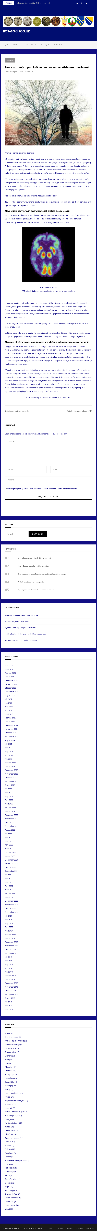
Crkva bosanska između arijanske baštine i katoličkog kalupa (42, 574)
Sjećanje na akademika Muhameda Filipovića (36, 590)
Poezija (8, 1141)
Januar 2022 (10, 856)
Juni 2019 (8, 961)
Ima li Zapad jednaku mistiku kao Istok (33, 566)
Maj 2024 (9, 751)
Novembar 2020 (11, 904)
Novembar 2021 (11, 863)
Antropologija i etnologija (15, 1041)
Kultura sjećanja (11, 1115)
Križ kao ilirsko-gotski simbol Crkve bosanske (28, 634)
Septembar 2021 (11, 871)
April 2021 (9, 886)
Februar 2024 (10, 762)
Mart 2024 (9, 759)
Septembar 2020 (11, 912)
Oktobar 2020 (10, 908)
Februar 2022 (10, 852)
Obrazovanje (10, 1130)
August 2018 (10, 998)
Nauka (10, 60)
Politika (17, 45)
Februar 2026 (10, 673)
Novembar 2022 (11, 818)
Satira (7, 1175)
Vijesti (7, 1209)
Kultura (29, 45)
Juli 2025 (8, 699)
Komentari (59, 45)
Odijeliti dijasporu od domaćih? (79, 411)
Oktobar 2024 (10, 732)
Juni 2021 (8, 878)
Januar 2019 (10, 979)
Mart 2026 (9, 669)
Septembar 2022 (11, 826)
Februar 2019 (10, 975)
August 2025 (10, 695)
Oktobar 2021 (10, 867)
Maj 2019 (9, 964)
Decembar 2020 (11, 901)
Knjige (7, 1097)
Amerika (8, 1033)
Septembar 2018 (11, 994)
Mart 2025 (9, 714)
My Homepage (10, 640)
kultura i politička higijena (15, 1112)
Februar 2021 (10, 893)
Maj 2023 (9, 796)
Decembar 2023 (11, 770)
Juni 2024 (8, 748)
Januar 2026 (10, 677)
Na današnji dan (11, 1123)
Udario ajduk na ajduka (28, 640)
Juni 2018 (8, 1005)
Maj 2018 (9, 1009)
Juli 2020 (8, 916)
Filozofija (8, 1071)
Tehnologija (10, 1190)
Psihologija (9, 1168)
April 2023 (9, 800)
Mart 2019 (9, 972)
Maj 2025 (9, 706)
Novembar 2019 (11, 945)
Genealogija (10, 1078)
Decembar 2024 (11, 725)
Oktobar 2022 (10, 822)
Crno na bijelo (10, 1052)
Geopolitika (9, 1082)
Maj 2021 (9, 882)
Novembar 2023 (11, 774)
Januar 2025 (10, 721)
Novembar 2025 (11, 684)
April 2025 (9, 710)
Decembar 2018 (11, 983)
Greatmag (30, 1228)
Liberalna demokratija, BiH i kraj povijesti (33, 3)
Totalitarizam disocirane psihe (17, 411)
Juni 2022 (8, 837)
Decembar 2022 (11, 815)
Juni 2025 (8, 703)
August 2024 (10, 740)
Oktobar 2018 (10, 990)
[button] (77, 3)
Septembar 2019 (11, 953)
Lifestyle (8, 1119)
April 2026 (9, 665)
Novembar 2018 (11, 987)
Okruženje (9, 1134)
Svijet (5, 45)
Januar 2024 (10, 766)
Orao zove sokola (12, 1138)
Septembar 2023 (11, 781)
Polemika (9, 1145)
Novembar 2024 (11, 729)
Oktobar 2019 (10, 949)
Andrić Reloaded (11, 1037)
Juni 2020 (8, 919)
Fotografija (9, 1074)
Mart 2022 (9, 848)
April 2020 (9, 927)
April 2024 (9, 755)
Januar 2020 (10, 938)
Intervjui (45, 45)
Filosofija (8, 1067)
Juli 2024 (8, 744)
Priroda (8, 1156)
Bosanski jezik (11, 1048)
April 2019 (9, 968)
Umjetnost (9, 1201)
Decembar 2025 (11, 680)
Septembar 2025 (11, 691)
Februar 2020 (10, 934)
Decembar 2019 (11, 942)
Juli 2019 (8, 957)
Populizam (9, 1153)
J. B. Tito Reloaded (12, 1093)
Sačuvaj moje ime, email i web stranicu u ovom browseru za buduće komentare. (42, 488)
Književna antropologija (14, 1100)
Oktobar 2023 (10, 777)
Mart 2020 (9, 931)
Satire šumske (10, 1179)
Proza (7, 1164)
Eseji (7, 1059)
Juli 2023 (8, 789)
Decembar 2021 (11, 860)
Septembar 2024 (11, 736)
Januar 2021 (10, 897)
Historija (8, 1085)
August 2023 (10, 785)
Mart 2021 (9, 889)
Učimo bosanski (11, 1198)
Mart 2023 (9, 804)
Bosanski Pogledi (11, 72)
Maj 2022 (9, 841)
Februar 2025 (10, 718)
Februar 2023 (10, 807)
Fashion (8, 1063)
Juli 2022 (8, 833)
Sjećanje (8, 1183)
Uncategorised (11, 1205)
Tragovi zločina (11, 1194)
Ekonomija (9, 1056)
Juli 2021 (8, 875)
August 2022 (10, 830)
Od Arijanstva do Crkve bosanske (25, 615)
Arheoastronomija (12, 1044)
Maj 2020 (9, 923)
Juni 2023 (8, 792)
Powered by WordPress (11, 1228)
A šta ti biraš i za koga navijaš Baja (31, 582)
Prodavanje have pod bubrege (17, 1160)
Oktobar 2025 (10, 688)
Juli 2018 (8, 1002)
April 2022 (9, 845)
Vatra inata (25, 621)
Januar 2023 (10, 811)
